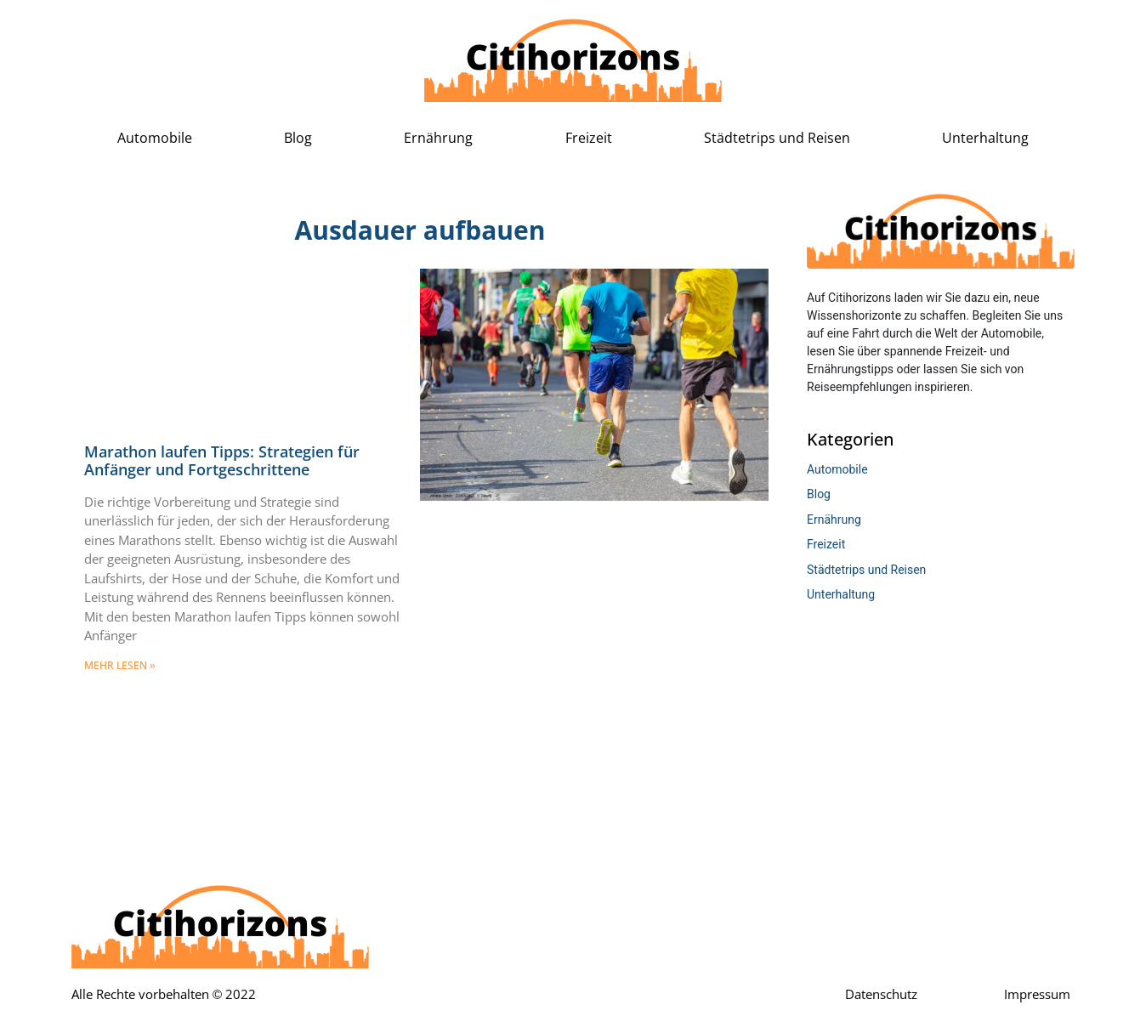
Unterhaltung (985, 138)
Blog (298, 138)
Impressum (1037, 994)
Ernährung (438, 138)
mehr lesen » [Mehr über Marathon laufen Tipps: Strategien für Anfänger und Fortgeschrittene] (120, 666)
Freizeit (588, 138)
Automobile (154, 138)
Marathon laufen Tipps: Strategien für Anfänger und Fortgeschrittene (222, 462)
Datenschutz (881, 994)
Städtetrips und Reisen (777, 138)
